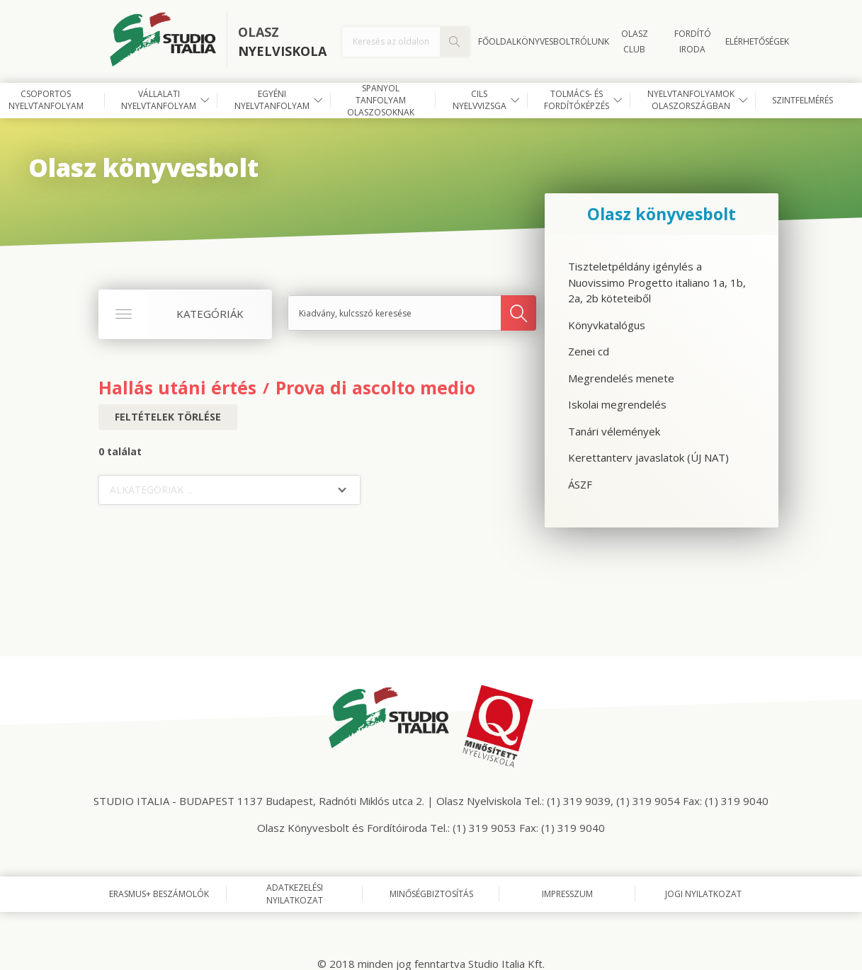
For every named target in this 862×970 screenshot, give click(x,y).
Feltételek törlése (168, 416)
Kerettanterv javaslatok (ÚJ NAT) (648, 457)
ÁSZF (580, 484)
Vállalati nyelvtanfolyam (158, 100)
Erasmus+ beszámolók (159, 894)
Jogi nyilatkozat (703, 894)
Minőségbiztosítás (431, 894)
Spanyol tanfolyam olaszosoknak (380, 100)
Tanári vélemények (614, 431)
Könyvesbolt (545, 41)
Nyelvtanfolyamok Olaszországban (691, 100)
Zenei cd (588, 351)
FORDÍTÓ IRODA (692, 41)
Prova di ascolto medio (375, 387)
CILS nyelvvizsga (479, 100)
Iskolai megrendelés (617, 404)
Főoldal (497, 41)
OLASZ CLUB (634, 41)
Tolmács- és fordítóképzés (576, 100)
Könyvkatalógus (606, 325)
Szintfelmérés (802, 100)
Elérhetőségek (757, 41)
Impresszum (567, 894)
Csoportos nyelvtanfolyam (46, 100)
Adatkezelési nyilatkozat (294, 893)
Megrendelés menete (621, 378)
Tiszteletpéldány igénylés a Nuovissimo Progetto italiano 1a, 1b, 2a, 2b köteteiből (657, 282)
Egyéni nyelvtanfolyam (272, 100)
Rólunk (592, 41)
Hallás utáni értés (177, 387)
